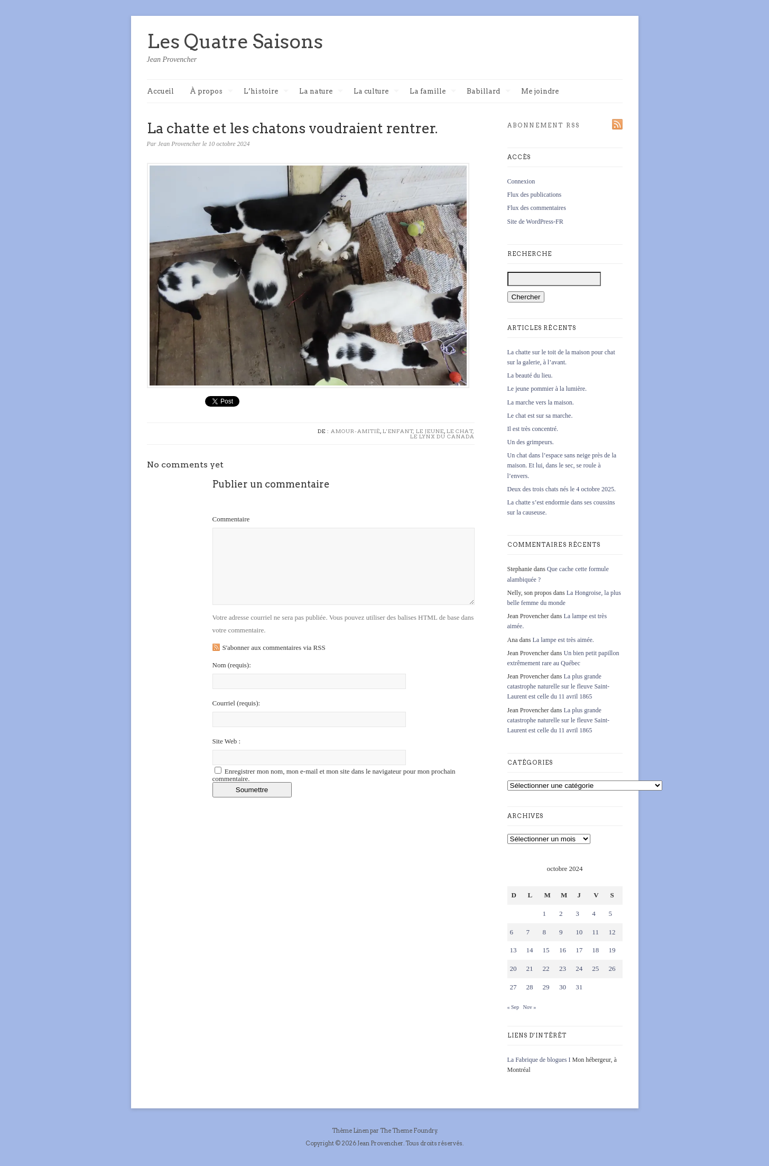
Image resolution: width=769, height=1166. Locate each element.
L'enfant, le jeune (413, 431)
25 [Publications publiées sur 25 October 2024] (595, 968)
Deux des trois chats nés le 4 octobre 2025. (561, 489)
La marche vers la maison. (540, 402)
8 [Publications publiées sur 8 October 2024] (544, 932)
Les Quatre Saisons (235, 41)
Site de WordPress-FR (535, 221)
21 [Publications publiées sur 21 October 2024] (529, 968)
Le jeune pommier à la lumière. (547, 388)
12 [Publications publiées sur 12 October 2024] (611, 932)
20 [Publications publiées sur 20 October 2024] (513, 968)
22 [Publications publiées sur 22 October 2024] (546, 968)
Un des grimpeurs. (530, 442)
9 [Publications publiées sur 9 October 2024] (561, 932)
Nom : (231, 665)
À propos (211, 91)
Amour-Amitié (355, 431)
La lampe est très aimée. (563, 640)
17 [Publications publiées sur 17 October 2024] (579, 950)
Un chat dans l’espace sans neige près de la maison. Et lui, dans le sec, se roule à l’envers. (562, 465)
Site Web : (226, 741)
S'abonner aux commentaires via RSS (274, 647)
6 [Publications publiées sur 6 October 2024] (512, 932)
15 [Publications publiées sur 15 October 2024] (546, 950)
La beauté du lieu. (530, 375)
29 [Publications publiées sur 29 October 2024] (546, 987)
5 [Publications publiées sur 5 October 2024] (610, 913)
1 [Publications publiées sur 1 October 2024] (544, 913)
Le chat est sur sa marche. (540, 415)
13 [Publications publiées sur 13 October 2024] (513, 950)
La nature (321, 91)
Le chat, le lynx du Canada (442, 433)
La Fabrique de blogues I (539, 1059)
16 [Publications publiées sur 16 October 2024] (562, 950)
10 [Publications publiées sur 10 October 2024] (579, 932)
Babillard (489, 91)
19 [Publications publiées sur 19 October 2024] (611, 950)
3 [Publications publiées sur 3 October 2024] (577, 913)
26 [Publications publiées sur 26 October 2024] (611, 968)
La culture (376, 91)
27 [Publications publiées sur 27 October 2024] (513, 987)
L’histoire (266, 91)
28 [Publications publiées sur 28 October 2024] (529, 987)
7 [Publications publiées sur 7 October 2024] (528, 932)
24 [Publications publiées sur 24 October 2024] (579, 968)
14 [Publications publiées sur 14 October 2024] (529, 950)
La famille (433, 91)
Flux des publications (534, 194)
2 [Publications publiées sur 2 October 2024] (561, 913)
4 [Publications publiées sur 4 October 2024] (594, 913)
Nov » (529, 1007)
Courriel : (236, 703)
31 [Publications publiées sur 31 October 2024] (579, 987)
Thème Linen (351, 1130)
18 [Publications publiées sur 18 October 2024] (595, 950)
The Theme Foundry (408, 1130)
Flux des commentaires (536, 208)
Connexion (521, 181)
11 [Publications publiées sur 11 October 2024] (595, 932)
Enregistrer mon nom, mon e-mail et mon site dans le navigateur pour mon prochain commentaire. (334, 775)
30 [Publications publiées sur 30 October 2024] (562, 987)
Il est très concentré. (533, 429)
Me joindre (540, 91)
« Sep (513, 1007)
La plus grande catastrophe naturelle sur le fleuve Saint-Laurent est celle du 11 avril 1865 (558, 686)
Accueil (160, 91)
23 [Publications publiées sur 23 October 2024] (562, 968)
